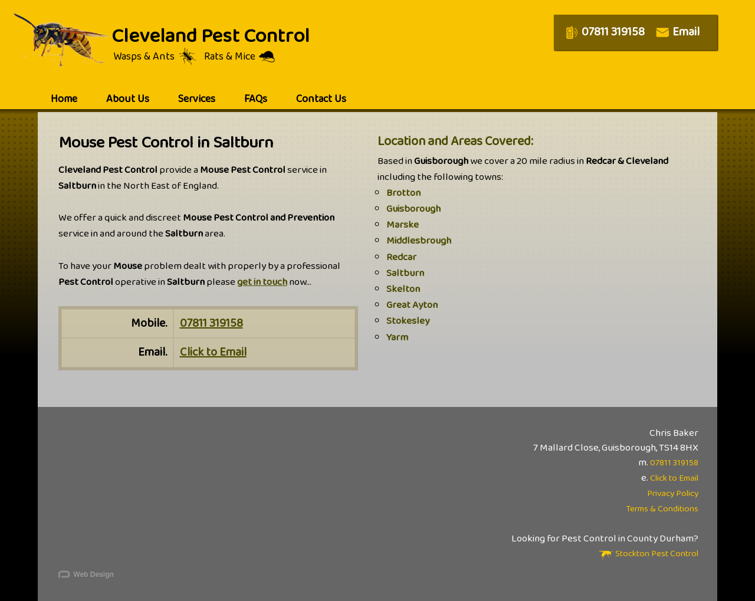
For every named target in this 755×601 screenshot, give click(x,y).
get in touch (262, 282)
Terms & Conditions (662, 509)
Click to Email (213, 352)
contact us (321, 99)
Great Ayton (412, 305)
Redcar (401, 257)
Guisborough (413, 209)
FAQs (255, 99)
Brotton (403, 193)
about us (127, 99)
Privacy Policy (672, 494)
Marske (402, 225)
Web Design (85, 575)
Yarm (397, 338)
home (64, 99)
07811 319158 (211, 323)
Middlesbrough (418, 241)
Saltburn (405, 273)
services (196, 99)
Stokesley (407, 321)
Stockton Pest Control (648, 554)
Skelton (403, 289)
